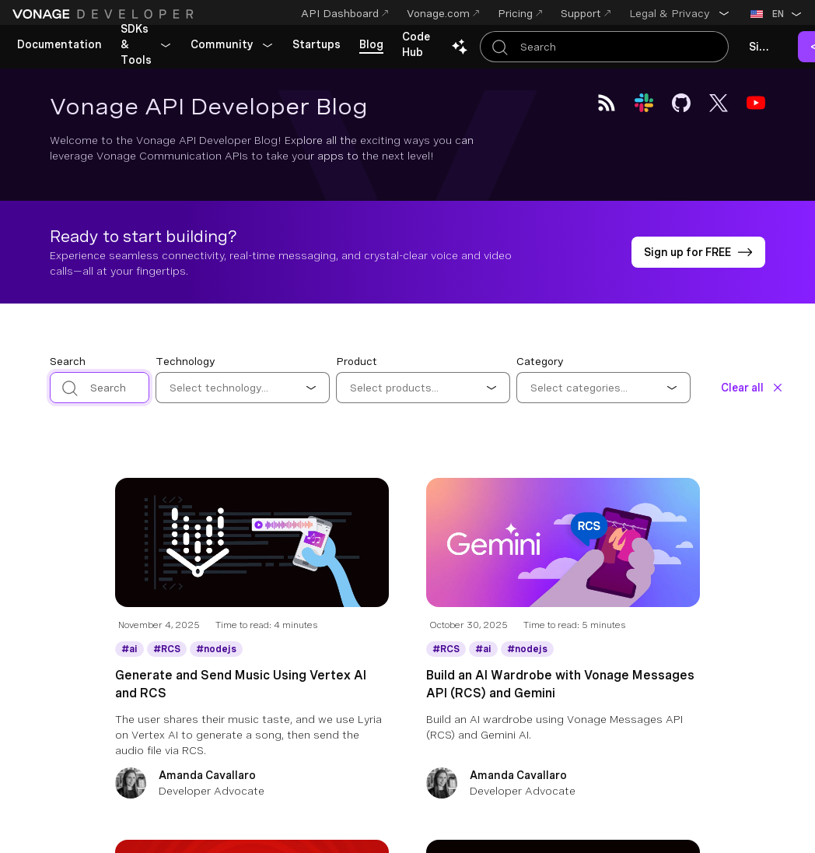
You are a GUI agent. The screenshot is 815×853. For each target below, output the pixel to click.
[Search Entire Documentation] (604, 46)
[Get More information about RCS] (167, 649)
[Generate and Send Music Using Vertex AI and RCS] (252, 712)
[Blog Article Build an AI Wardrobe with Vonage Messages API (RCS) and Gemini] (563, 555)
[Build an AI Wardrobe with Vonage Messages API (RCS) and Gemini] (563, 712)
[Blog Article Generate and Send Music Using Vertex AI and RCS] (252, 555)
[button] (679, 13)
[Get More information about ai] (129, 649)
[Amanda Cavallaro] (252, 784)
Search (68, 361)
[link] (59, 45)
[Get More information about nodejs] (216, 649)
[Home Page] (105, 14)
